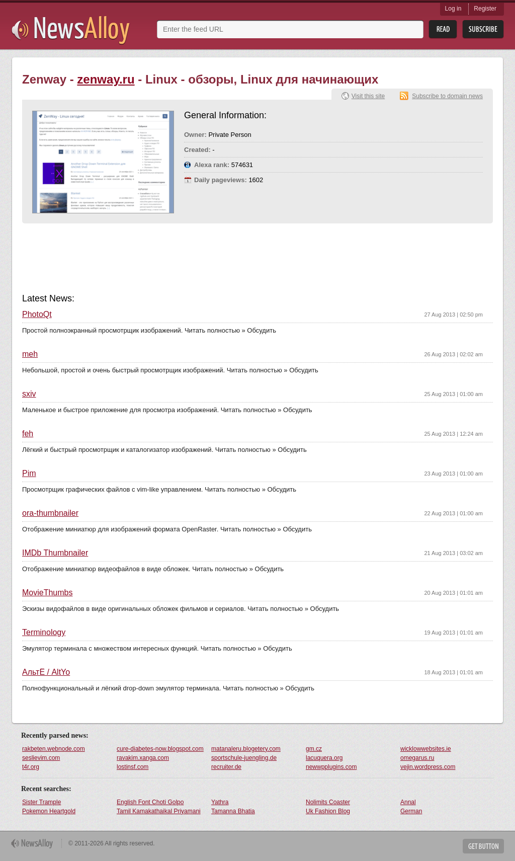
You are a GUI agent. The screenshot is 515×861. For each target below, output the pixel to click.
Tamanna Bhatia (233, 811)
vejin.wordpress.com (427, 766)
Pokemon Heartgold (48, 811)
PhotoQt (37, 314)
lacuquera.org (324, 757)
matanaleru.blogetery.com (246, 748)
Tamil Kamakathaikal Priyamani (159, 811)
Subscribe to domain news (447, 96)
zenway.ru (105, 79)
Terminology (43, 633)
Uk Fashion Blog (328, 811)
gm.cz (314, 748)
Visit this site (368, 96)
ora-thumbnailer (50, 513)
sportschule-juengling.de (244, 757)
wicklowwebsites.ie (425, 748)
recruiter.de (226, 766)
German (411, 811)
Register (485, 8)
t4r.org (30, 766)
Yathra (219, 802)
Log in (453, 8)
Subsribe (483, 29)
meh (30, 354)
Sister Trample (41, 802)
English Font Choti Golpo (150, 802)
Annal (408, 802)
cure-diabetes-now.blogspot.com (160, 748)
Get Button (483, 846)
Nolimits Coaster (328, 802)
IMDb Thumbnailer (55, 553)
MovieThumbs (47, 593)
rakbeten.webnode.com (53, 748)
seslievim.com (41, 757)
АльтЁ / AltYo (46, 672)
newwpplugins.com (331, 766)
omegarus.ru (417, 757)
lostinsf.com (132, 766)
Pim (29, 473)
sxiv (29, 394)
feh (27, 434)
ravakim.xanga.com (143, 757)
